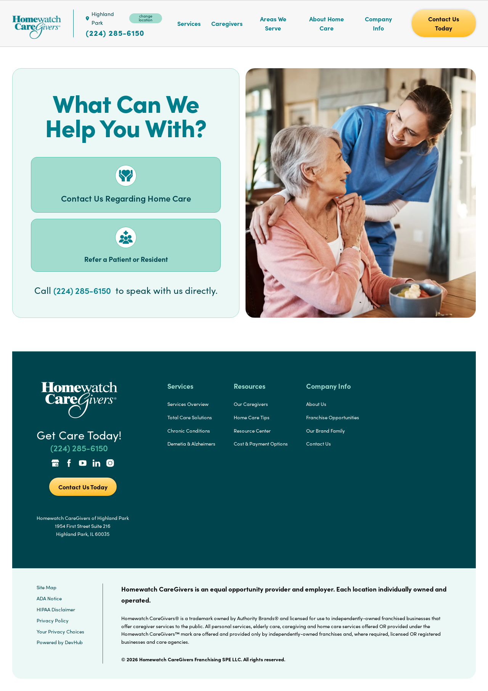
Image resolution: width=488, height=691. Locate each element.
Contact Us (318, 443)
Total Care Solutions (189, 417)
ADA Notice (49, 598)
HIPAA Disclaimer (56, 609)
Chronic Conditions (188, 430)
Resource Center (252, 430)
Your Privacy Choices (60, 631)
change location (145, 17)
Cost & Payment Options (261, 443)
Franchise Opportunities (332, 417)
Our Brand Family (325, 430)
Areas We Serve (273, 23)
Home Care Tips (252, 417)
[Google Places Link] (55, 463)
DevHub (74, 642)
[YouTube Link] (83, 463)
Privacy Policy (53, 620)
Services (189, 23)
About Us (316, 404)
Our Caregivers (251, 404)
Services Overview (188, 404)
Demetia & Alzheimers (191, 443)
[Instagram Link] (110, 463)
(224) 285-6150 (115, 32)
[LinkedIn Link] (96, 463)
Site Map (46, 587)
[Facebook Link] (69, 463)
